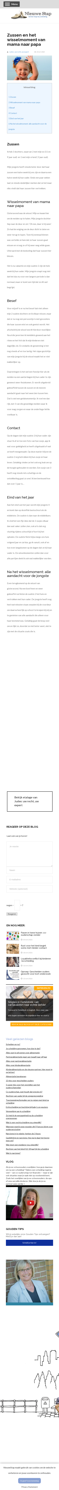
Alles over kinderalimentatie (18, 1065)
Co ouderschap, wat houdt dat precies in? (24, 1092)
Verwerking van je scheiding (18, 1111)
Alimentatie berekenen (16, 1076)
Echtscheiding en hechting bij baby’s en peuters (27, 1107)
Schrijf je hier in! (29, 1243)
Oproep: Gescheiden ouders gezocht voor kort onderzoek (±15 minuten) (36, 974)
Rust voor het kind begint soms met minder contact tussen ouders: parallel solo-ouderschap (35, 949)
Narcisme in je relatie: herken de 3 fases (23, 1133)
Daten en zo (43, 988)
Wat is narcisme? (13, 1153)
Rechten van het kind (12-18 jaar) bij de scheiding (27, 1149)
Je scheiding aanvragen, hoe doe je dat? (23, 1048)
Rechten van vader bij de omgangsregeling (24, 1096)
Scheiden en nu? (13, 1044)
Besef (12, 108)
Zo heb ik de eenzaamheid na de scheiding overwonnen (24, 1116)
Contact (13, 113)
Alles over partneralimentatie (19, 1061)
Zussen (12, 97)
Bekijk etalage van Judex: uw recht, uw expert (26, 801)
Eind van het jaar (16, 118)
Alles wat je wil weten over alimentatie (23, 1052)
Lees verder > (19, 1184)
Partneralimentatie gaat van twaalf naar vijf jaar (26, 1057)
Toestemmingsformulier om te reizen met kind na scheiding (27, 1101)
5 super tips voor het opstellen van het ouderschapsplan (23, 1086)
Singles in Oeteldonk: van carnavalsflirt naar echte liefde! (27, 1003)
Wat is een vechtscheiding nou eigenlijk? (23, 1122)
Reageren (12, 914)
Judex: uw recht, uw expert (19, 52)
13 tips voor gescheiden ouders (20, 1080)
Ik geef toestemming (29, 1481)
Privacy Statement (29, 1487)
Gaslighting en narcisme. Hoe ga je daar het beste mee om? (27, 1139)
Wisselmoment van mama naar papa (24, 102)
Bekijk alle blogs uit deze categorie (32, 1024)
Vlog (9, 1161)
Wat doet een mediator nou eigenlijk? (22, 1145)
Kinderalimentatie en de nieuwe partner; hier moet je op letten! (29, 1070)
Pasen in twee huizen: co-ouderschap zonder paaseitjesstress (34, 935)
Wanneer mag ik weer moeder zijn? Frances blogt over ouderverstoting (29, 1128)
